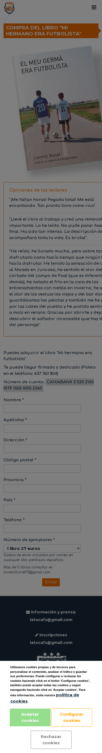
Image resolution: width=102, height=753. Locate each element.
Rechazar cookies (51, 739)
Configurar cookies (72, 717)
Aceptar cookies (30, 717)
